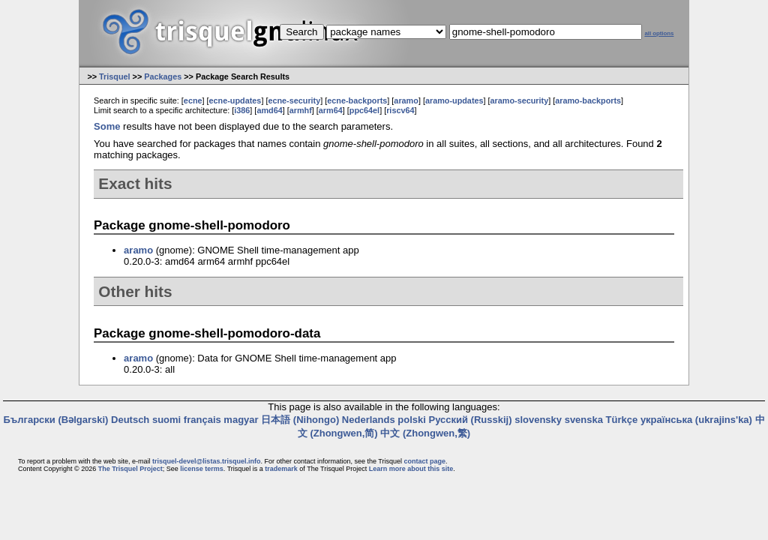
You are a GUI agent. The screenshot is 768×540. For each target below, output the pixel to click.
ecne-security (294, 100)
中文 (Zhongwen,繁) (425, 433)
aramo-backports (588, 100)
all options (659, 33)
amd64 (269, 110)
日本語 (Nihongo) (300, 419)
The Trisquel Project (130, 468)
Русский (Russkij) (470, 419)
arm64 (331, 110)
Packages (163, 76)
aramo (406, 100)
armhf (301, 110)
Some (107, 126)
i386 (242, 110)
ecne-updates (235, 100)
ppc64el (365, 110)
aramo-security (519, 100)
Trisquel (114, 76)
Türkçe (622, 419)
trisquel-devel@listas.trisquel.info (206, 461)
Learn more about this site (411, 468)
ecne (193, 100)
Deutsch (130, 419)
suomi (166, 419)
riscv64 (400, 110)
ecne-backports (357, 100)
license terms (202, 468)
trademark (281, 468)
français (202, 419)
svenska (584, 419)
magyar (241, 419)
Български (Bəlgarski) (55, 419)
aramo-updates (454, 100)
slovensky (538, 419)
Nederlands (368, 419)
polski (412, 419)
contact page (425, 461)
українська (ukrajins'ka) (696, 419)
